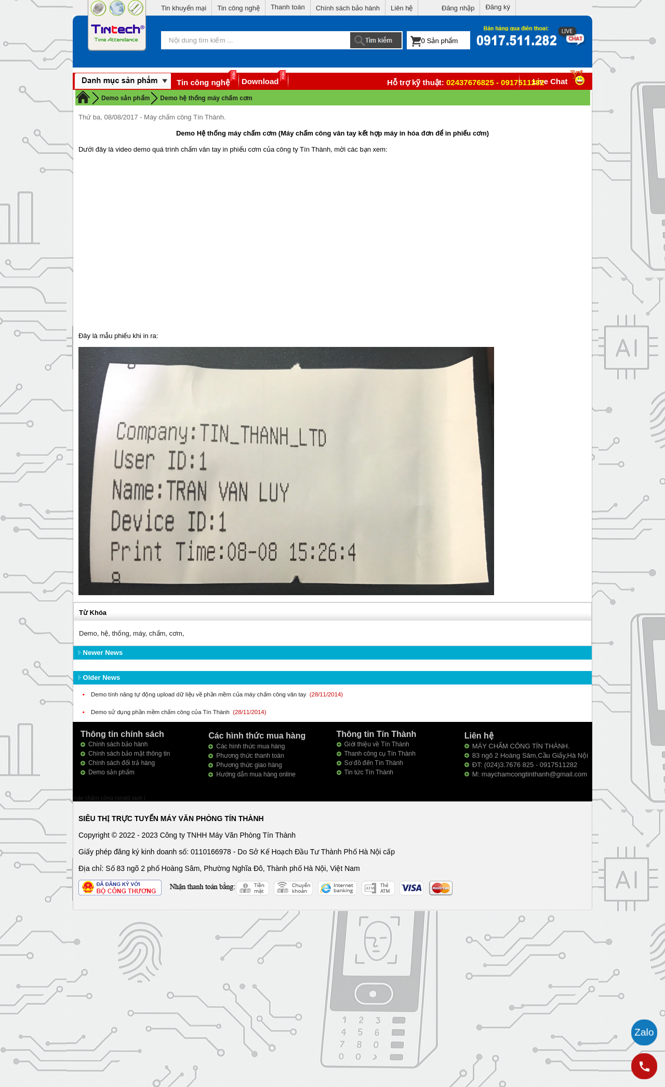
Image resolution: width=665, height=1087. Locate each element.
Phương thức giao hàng (249, 765)
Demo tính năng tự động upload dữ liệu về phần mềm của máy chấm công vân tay (199, 694)
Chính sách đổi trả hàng (121, 763)
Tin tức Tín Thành (369, 772)
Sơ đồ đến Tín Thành (373, 763)
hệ (104, 633)
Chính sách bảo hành (348, 8)
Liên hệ (402, 8)
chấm (157, 633)
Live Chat (560, 81)
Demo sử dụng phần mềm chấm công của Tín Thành (161, 712)
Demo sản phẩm (111, 772)
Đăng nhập (458, 8)
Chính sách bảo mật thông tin (129, 753)
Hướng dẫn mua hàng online (256, 774)
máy (139, 633)
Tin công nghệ (238, 8)
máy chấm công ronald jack (108, 798)
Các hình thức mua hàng (250, 746)
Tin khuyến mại (183, 8)
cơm (175, 633)
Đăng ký (497, 7)
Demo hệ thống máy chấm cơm (206, 98)
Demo (88, 633)
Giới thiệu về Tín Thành (376, 744)
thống (120, 633)
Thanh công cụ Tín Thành (380, 753)
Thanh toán (288, 7)
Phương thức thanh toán (250, 755)
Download (260, 81)
